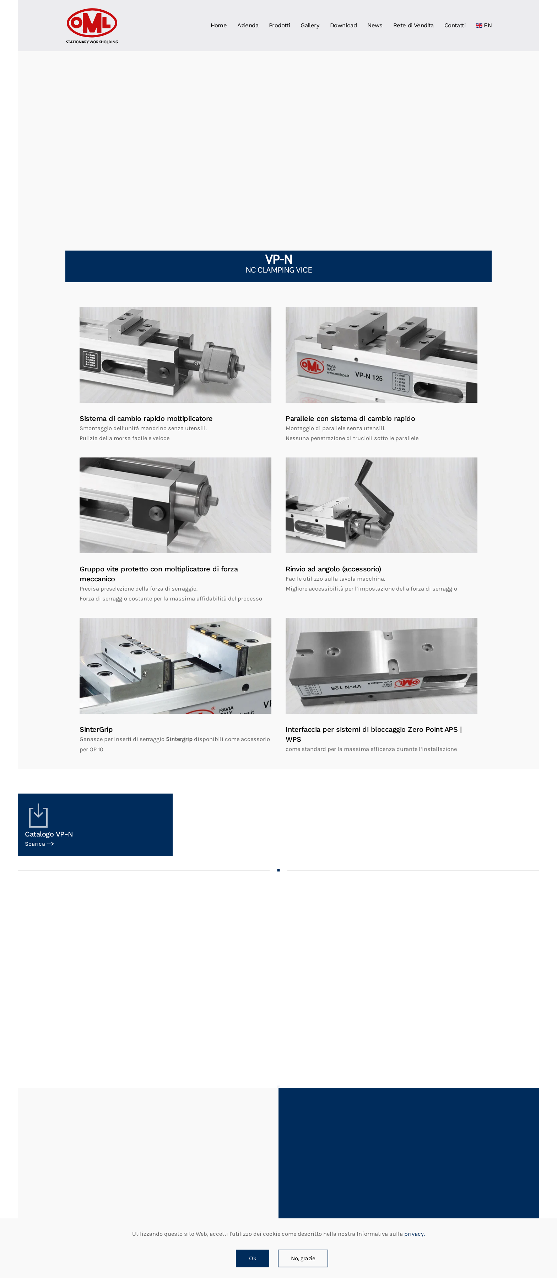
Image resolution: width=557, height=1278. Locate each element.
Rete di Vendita (413, 25)
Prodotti (279, 25)
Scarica (39, 843)
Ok (252, 1258)
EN (484, 25)
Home (219, 25)
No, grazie (303, 1258)
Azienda (247, 25)
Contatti (454, 25)
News (375, 25)
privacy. (414, 1233)
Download (343, 25)
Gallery (310, 25)
